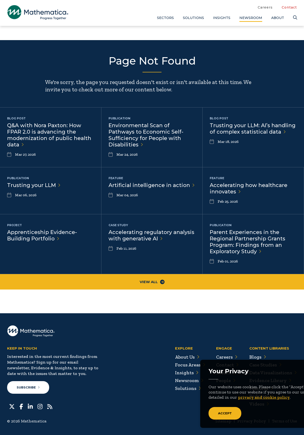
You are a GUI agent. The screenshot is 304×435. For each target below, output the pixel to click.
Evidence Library (270, 380)
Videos (259, 404)
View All (152, 282)
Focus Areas (189, 365)
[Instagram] (40, 406)
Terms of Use (284, 421)
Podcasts (261, 396)
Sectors (165, 18)
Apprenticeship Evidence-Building (42, 235)
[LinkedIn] (30, 406)
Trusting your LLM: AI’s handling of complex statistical (252, 128)
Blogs (257, 357)
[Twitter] (12, 406)
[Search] (295, 18)
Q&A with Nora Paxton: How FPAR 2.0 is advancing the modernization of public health (49, 135)
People (225, 380)
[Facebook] (21, 406)
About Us (186, 357)
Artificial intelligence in (152, 185)
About (277, 18)
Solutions (193, 18)
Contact (289, 7)
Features (261, 388)
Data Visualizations (273, 372)
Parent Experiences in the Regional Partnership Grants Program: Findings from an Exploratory (247, 242)
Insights (221, 18)
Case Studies (265, 365)
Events (226, 372)
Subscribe (28, 387)
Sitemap (223, 421)
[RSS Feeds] (49, 406)
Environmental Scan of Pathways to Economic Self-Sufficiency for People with (146, 135)
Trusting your (34, 185)
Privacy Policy (251, 421)
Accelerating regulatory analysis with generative (151, 235)
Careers (265, 7)
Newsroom (250, 18)
